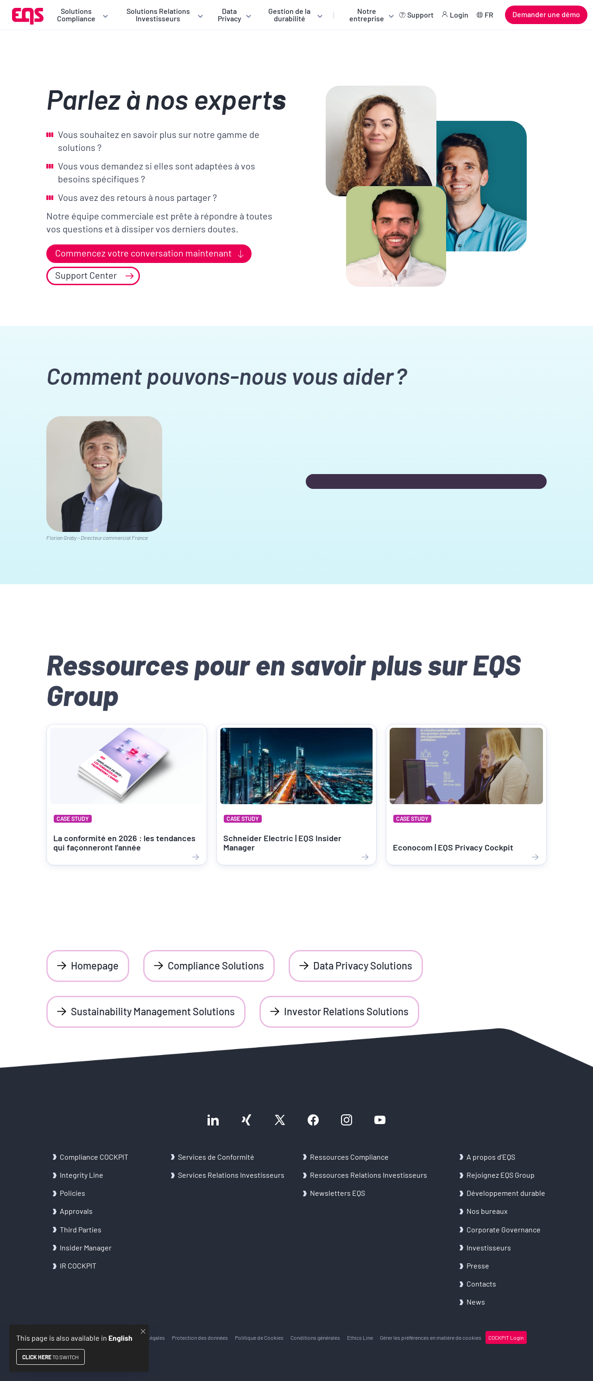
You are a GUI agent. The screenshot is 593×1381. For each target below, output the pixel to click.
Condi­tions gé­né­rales (315, 1337)
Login (459, 14)
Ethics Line (360, 1337)
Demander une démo (546, 14)
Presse (478, 1265)
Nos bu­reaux (487, 1210)
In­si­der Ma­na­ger (86, 1247)
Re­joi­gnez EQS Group (501, 1174)
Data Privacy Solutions (362, 965)
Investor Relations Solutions (346, 1011)
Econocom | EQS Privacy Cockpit (453, 847)
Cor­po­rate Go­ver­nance (504, 1229)
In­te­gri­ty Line (81, 1174)
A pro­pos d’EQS (491, 1156)
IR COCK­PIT (78, 1265)
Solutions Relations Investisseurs (158, 14)
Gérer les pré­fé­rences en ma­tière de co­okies (430, 1337)
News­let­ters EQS (337, 1192)
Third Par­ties (80, 1229)
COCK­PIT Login (506, 1337)
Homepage (95, 965)
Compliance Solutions (216, 965)
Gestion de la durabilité (289, 14)
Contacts (481, 1283)
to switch (50, 1357)
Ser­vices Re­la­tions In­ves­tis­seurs (231, 1174)
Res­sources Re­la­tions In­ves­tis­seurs (368, 1174)
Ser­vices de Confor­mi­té (216, 1156)
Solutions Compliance (76, 14)
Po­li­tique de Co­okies (259, 1337)
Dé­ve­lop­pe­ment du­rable (506, 1192)
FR (489, 14)
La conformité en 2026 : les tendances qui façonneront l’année (124, 842)
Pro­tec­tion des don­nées (200, 1337)
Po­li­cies (72, 1192)
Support (420, 14)
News (476, 1301)
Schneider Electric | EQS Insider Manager (282, 842)
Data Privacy (229, 14)
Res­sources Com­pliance (349, 1156)
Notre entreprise (366, 14)
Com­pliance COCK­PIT (94, 1156)
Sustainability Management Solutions (153, 1011)
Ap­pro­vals (76, 1210)
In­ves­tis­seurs (489, 1247)
